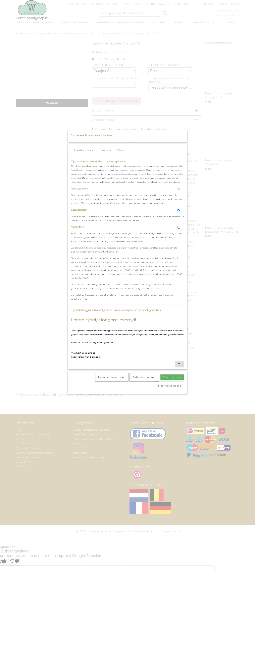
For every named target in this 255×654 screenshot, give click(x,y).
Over (121, 158)
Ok (180, 372)
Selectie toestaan (144, 385)
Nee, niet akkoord (169, 393)
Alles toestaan (172, 385)
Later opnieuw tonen (112, 385)
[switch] (179, 196)
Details (105, 158)
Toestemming (83, 158)
